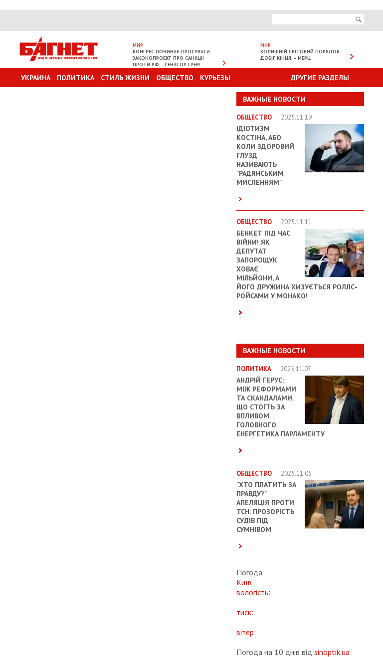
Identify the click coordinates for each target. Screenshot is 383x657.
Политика (75, 77)
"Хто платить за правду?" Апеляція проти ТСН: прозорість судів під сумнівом (266, 507)
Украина (35, 77)
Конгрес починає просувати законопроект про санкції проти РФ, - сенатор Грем (171, 58)
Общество (174, 77)
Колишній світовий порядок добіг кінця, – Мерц (300, 54)
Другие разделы (320, 77)
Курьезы (215, 77)
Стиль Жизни (125, 77)
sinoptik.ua (332, 652)
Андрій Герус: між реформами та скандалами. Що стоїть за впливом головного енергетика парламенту (280, 407)
